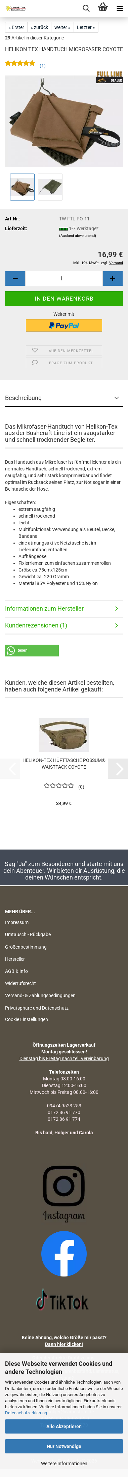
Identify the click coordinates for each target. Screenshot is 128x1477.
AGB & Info (16, 971)
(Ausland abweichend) (77, 236)
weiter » (62, 27)
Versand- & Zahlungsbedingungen (40, 995)
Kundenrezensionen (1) (36, 625)
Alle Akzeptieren (64, 1426)
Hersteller (15, 959)
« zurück (39, 27)
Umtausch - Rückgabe (28, 934)
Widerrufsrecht (20, 983)
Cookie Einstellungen (26, 1019)
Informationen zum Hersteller (44, 608)
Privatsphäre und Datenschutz (37, 1008)
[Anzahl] (64, 278)
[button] (15, 278)
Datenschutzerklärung (26, 1412)
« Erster (16, 27)
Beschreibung (23, 397)
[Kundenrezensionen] (25, 67)
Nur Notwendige (64, 1446)
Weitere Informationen (64, 1463)
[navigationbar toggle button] (119, 8)
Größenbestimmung (26, 947)
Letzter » (86, 27)
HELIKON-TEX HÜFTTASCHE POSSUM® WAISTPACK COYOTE (64, 764)
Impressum (17, 922)
